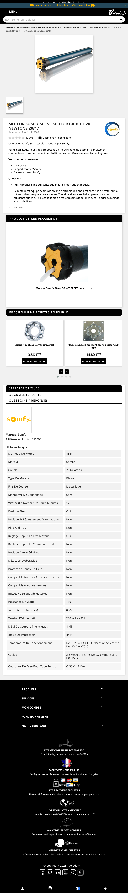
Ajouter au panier (34, 361)
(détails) (85, 5)
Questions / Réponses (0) (54, 137)
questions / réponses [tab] (28, 400)
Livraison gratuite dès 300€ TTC (64, 2)
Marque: (11, 434)
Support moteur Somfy (27, 169)
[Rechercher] (64, 19)
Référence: (13, 439)
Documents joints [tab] (25, 395)
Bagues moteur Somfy (27, 172)
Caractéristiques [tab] (24, 388)
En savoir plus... (17, 207)
